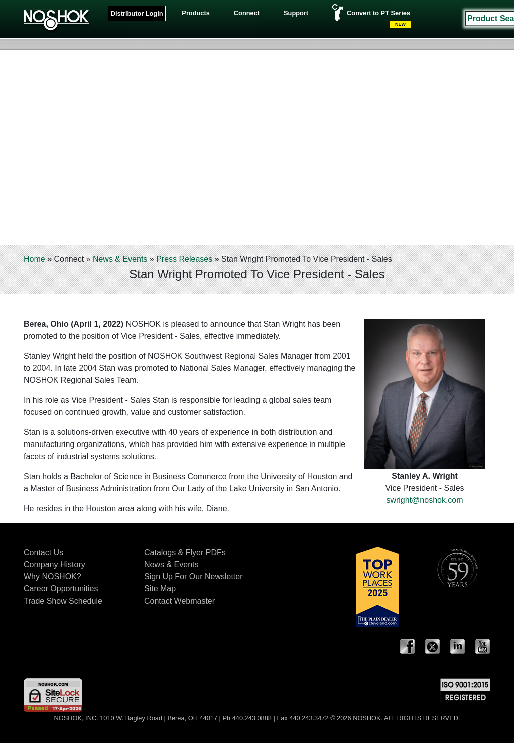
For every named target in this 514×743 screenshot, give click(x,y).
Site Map (160, 588)
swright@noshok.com (424, 500)
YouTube (482, 646)
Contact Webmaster (179, 601)
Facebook (407, 646)
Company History (54, 564)
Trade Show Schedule (63, 601)
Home (34, 259)
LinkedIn (457, 646)
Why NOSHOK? (52, 576)
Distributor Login (137, 13)
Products (195, 13)
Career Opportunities (61, 588)
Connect (247, 13)
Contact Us (43, 552)
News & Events (120, 259)
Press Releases (184, 259)
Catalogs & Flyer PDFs (185, 552)
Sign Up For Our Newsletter (193, 576)
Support (296, 13)
